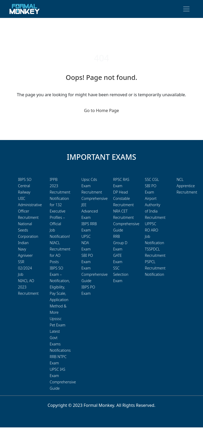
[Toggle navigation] (186, 9)
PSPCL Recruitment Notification (155, 268)
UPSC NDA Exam (86, 243)
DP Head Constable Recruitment (123, 198)
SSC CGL (152, 179)
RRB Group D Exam (120, 243)
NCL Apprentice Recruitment (187, 186)
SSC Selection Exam (120, 274)
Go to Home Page (101, 110)
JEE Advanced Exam (89, 211)
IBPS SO (24, 179)
